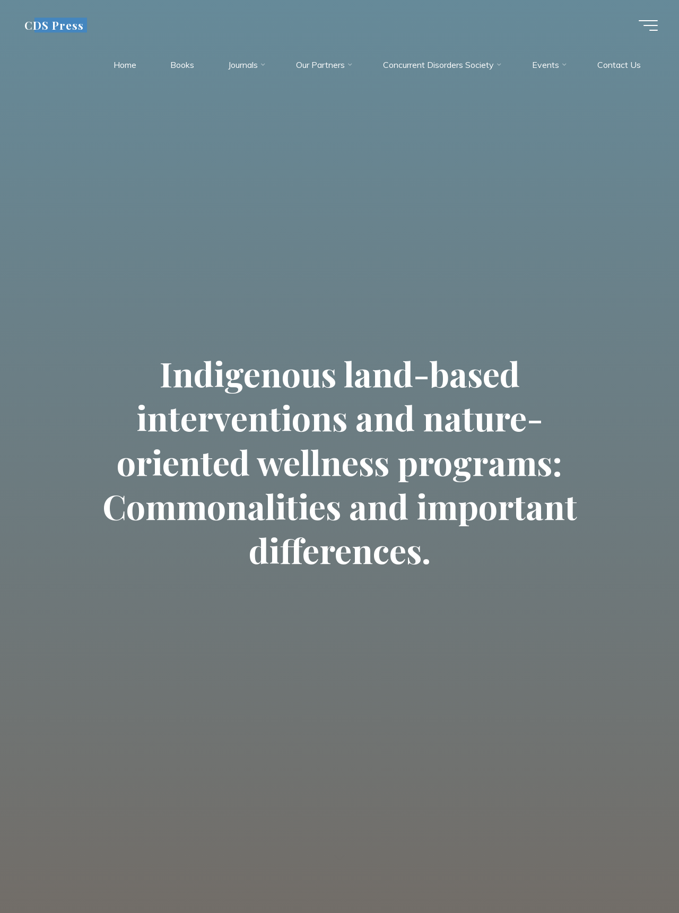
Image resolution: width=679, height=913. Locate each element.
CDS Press (54, 25)
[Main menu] (648, 25)
